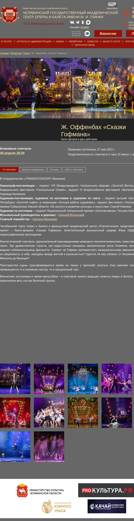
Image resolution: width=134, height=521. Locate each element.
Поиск (76, 33)
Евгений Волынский (71, 215)
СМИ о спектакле (74, 169)
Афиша (60, 41)
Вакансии (108, 33)
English (85, 27)
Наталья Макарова (44, 219)
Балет (27, 53)
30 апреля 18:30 (12, 153)
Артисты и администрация (34, 41)
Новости (92, 41)
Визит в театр (111, 41)
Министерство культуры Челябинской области (45, 8)
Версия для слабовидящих (87, 33)
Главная (4, 53)
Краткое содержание (33, 169)
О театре (6, 41)
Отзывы (54, 169)
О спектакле (9, 169)
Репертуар (75, 41)
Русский (74, 27)
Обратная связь (85, 45)
